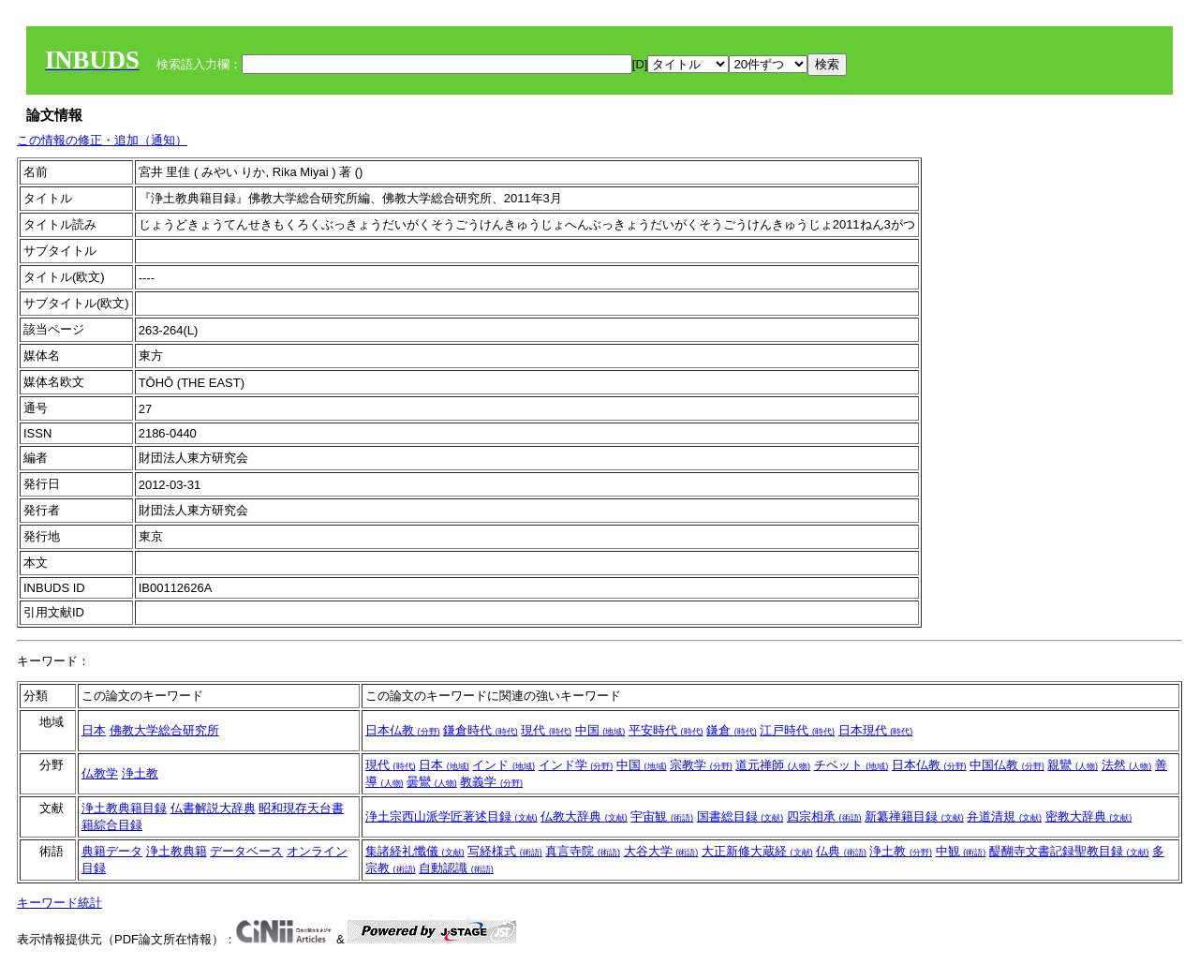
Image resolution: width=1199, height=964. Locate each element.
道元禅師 (772, 765)
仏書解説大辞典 (213, 808)
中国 (600, 730)
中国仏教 (1007, 765)
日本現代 (875, 730)
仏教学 (99, 773)
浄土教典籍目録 (124, 808)
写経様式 (504, 851)
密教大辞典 (1088, 816)
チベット (851, 765)
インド (503, 765)
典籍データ (111, 851)
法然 (1127, 765)
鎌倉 (731, 730)
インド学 (576, 765)
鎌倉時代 (480, 730)
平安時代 (666, 730)
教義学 (491, 782)
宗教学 (701, 765)
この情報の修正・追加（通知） (102, 140)
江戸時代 (797, 730)
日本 (93, 730)
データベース (246, 851)
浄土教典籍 (176, 851)
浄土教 (140, 773)
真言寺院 (582, 851)
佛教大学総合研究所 (164, 730)
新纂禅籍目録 (914, 816)
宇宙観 (661, 816)
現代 (546, 730)
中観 (961, 851)
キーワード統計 (59, 903)
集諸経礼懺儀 (415, 851)
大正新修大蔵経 (757, 851)
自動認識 (456, 868)
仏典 (841, 851)
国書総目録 (740, 816)
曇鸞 (432, 782)
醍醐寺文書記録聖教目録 (1069, 851)
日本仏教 (402, 730)
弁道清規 (1004, 816)
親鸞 (1072, 765)
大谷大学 (661, 851)
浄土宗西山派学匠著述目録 (451, 816)
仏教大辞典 (584, 816)
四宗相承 (824, 816)
